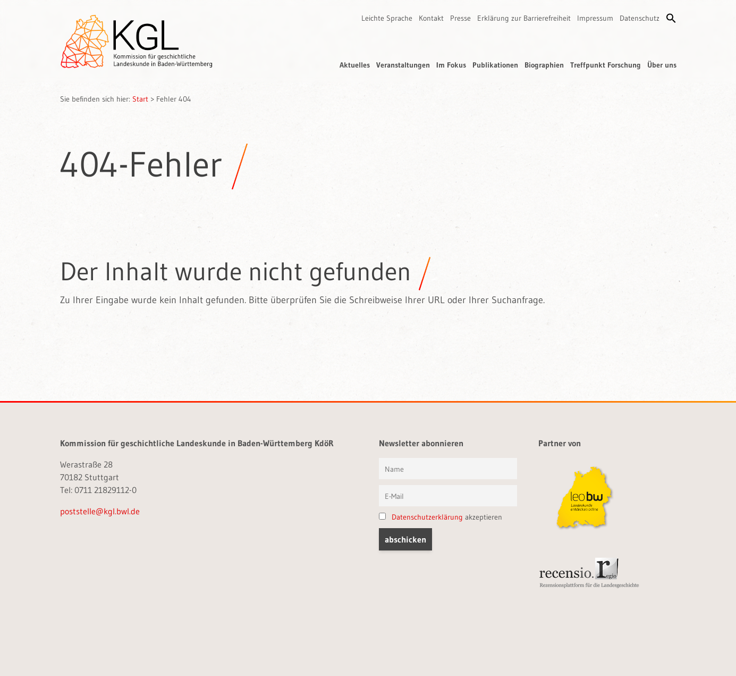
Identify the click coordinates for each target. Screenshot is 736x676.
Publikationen (495, 65)
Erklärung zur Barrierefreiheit (524, 18)
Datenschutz (639, 18)
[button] (671, 18)
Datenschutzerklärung (427, 517)
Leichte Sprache (386, 18)
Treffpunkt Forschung (605, 65)
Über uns (661, 65)
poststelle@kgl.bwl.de (100, 511)
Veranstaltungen (403, 65)
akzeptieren (440, 517)
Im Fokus (451, 65)
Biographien (544, 65)
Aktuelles (355, 65)
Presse (460, 18)
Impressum (595, 18)
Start (140, 99)
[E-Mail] (448, 495)
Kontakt (431, 18)
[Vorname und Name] (448, 468)
